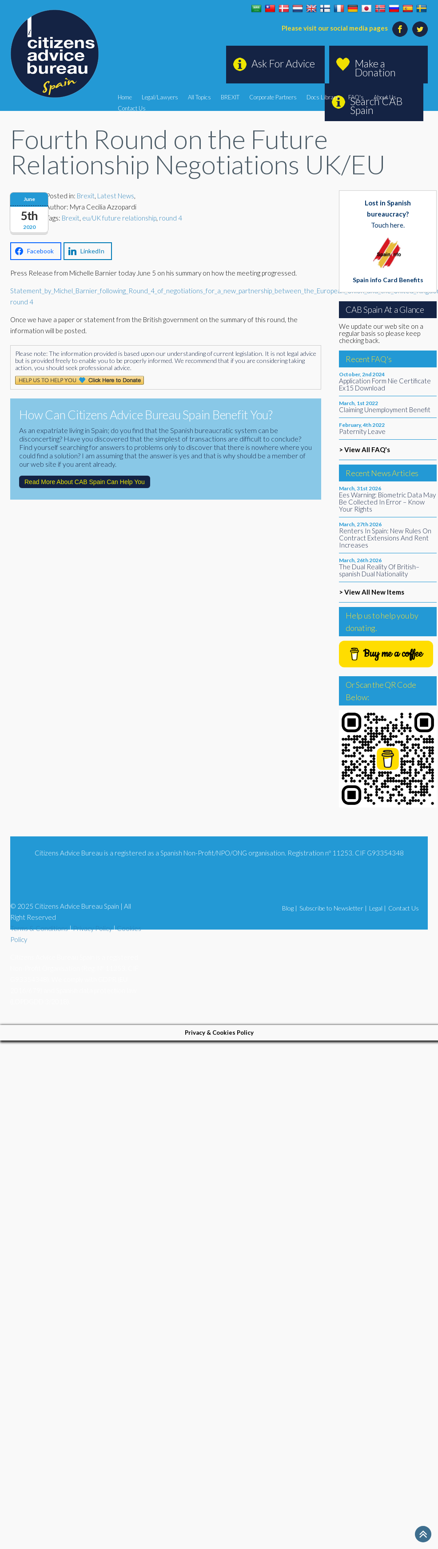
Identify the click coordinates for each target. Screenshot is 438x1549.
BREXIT (230, 97)
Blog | (289, 908)
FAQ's (356, 97)
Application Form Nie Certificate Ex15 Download (385, 384)
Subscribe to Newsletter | (333, 908)
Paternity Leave (362, 431)
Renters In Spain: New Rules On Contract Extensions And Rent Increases (385, 538)
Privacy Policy (92, 928)
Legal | (377, 908)
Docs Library (322, 97)
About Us (385, 97)
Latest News (115, 196)
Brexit (86, 196)
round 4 (170, 218)
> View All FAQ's (364, 449)
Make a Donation (375, 68)
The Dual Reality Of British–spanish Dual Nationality (379, 570)
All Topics (199, 97)
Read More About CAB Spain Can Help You (84, 481)
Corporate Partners (273, 97)
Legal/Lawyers (160, 97)
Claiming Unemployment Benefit (384, 410)
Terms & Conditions (39, 928)
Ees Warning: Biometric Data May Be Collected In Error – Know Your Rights (387, 502)
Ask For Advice (283, 63)
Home (125, 97)
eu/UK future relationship (119, 218)
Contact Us (132, 108)
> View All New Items (371, 592)
